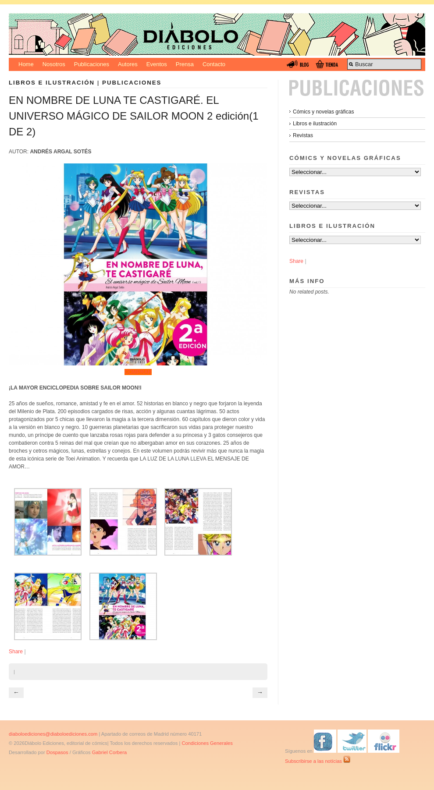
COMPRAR (138, 372)
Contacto (214, 64)
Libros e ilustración (52, 82)
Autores (128, 64)
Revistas (303, 135)
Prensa (185, 64)
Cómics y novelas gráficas (323, 112)
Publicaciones (91, 64)
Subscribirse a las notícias (317, 761)
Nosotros (54, 64)
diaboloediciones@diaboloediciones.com (53, 734)
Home (26, 64)
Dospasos (57, 752)
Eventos (156, 64)
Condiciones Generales (206, 743)
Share (16, 651)
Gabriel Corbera (109, 752)
